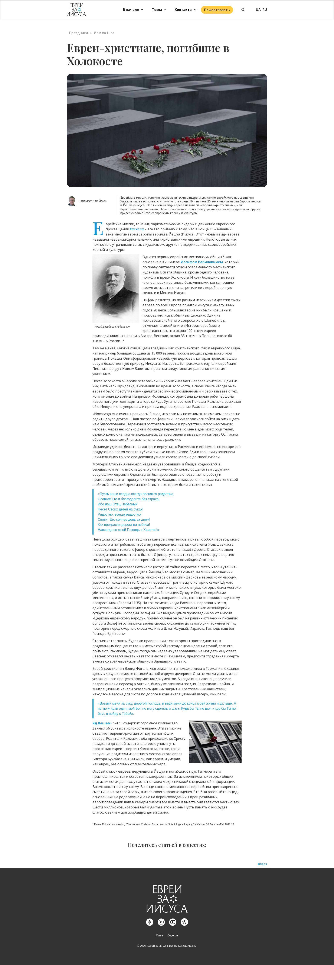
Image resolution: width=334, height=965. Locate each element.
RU (264, 9)
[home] (76, 9)
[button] (133, 9)
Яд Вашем (101, 723)
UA (258, 9)
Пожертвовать (217, 9)
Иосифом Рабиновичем (202, 262)
